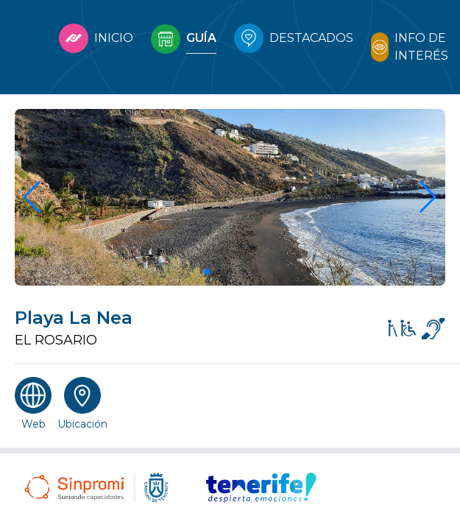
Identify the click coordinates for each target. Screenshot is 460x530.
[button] (207, 272)
